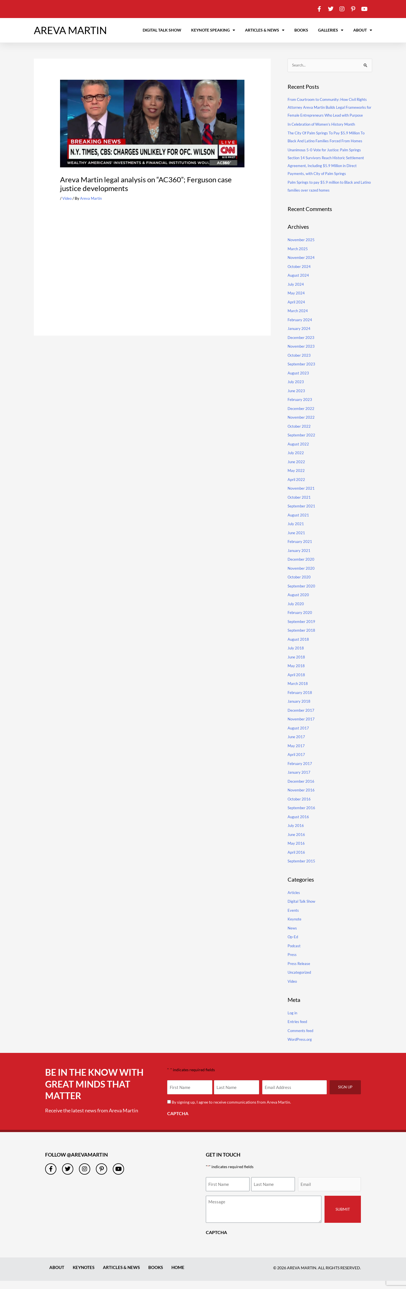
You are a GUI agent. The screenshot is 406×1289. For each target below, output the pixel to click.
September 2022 (302, 443)
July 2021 (296, 531)
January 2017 (299, 780)
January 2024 (299, 336)
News (292, 936)
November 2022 (302, 425)
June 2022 (297, 469)
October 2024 (300, 274)
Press (292, 962)
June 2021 (297, 540)
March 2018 (298, 691)
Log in (293, 1021)
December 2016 (302, 789)
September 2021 (302, 514)
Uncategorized (300, 980)
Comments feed (301, 1038)
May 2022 (296, 478)
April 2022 (297, 487)
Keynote (295, 927)
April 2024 (297, 310)
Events (293, 918)
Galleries (330, 30)
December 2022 (302, 416)
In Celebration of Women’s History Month (324, 132)
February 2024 (301, 327)
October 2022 (300, 434)
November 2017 (302, 727)
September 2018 (302, 638)
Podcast (295, 953)
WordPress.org (301, 1047)
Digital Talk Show (162, 30)
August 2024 (299, 283)
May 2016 (296, 851)
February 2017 (301, 771)
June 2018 (297, 665)
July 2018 (296, 656)
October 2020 (300, 585)
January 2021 (299, 558)
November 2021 (302, 496)
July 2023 (296, 389)
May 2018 (296, 673)
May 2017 (296, 753)
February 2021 (301, 549)
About (362, 30)
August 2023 (299, 381)
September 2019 (302, 629)
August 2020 (299, 602)
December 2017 (302, 718)
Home (183, 1275)
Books (301, 30)
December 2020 (302, 567)
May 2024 (296, 301)
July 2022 (296, 460)
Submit (343, 1217)
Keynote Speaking (213, 30)
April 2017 (297, 762)
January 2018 (299, 709)
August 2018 (299, 647)
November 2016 (302, 798)
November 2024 (302, 265)
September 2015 (302, 869)
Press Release (299, 971)
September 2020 (302, 594)
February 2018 (301, 700)
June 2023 (297, 398)
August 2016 (299, 824)
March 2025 (298, 256)
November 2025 (302, 247)
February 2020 (301, 620)
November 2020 (302, 576)
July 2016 (296, 833)
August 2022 (299, 452)
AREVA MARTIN (70, 30)
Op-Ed (293, 945)
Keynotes (85, 1275)
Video (67, 198)
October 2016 (300, 807)
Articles (294, 900)
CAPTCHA (177, 1121)
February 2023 (301, 407)
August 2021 (299, 523)
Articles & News (264, 30)
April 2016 (297, 860)
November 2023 (302, 354)
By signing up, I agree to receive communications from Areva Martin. (232, 1110)
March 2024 (298, 318)
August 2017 (299, 736)
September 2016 (302, 815)
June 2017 (297, 744)
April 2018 (297, 682)
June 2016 (297, 842)
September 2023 (302, 372)
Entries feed (298, 1029)
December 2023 (302, 345)
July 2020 (296, 611)
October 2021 (300, 505)
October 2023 (300, 363)
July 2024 (296, 292)
